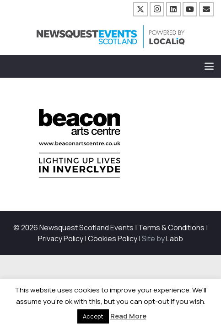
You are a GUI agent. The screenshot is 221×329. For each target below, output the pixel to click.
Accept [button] (93, 316)
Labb (174, 238)
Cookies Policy (112, 238)
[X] (140, 9)
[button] (209, 66)
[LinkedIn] (173, 9)
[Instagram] (157, 9)
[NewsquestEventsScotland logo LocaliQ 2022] (110, 36)
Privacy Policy (60, 238)
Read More (128, 316)
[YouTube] (190, 9)
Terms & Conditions (171, 228)
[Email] (206, 9)
